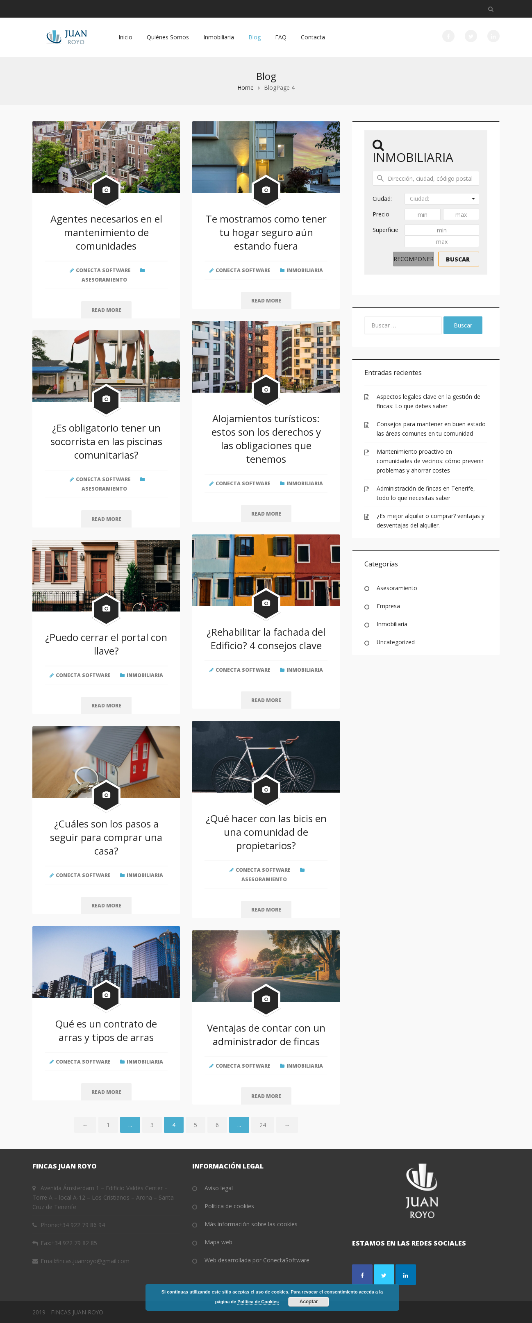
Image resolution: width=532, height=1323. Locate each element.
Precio (381, 214)
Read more (106, 310)
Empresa (388, 606)
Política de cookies (229, 1206)
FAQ (280, 37)
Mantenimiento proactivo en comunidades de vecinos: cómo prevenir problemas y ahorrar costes (430, 461)
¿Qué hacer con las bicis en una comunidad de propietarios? (266, 832)
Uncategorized (396, 642)
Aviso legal (219, 1188)
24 (262, 1125)
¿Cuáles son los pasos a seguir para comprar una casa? (106, 837)
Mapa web (218, 1242)
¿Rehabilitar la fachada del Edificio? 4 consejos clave (266, 638)
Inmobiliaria (218, 37)
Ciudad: (382, 198)
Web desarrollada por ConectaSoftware (257, 1260)
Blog (254, 37)
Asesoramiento (104, 279)
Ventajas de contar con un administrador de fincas (266, 1034)
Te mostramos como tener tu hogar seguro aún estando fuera (266, 232)
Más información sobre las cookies (251, 1224)
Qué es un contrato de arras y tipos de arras (106, 1030)
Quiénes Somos (168, 37)
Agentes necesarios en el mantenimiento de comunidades (106, 232)
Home (245, 87)
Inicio (125, 37)
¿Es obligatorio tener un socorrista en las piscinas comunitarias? (106, 441)
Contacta (313, 37)
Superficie (385, 230)
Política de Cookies (258, 1301)
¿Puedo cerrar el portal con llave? (106, 643)
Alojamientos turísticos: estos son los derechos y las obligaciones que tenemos (266, 438)
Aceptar (309, 1302)
